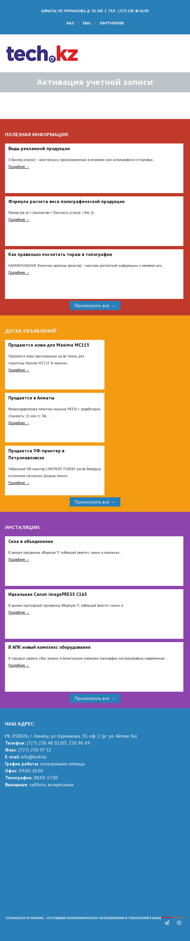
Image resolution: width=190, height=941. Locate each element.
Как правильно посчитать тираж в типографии (60, 254)
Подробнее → (19, 166)
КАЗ (70, 22)
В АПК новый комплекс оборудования (49, 647)
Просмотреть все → (95, 305)
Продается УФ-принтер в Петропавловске (36, 454)
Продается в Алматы (31, 398)
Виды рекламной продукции (39, 148)
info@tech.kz (34, 757)
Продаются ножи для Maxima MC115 (48, 345)
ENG (87, 22)
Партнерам (112, 22)
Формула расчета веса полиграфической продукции (66, 201)
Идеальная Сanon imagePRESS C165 (47, 594)
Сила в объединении (30, 541)
